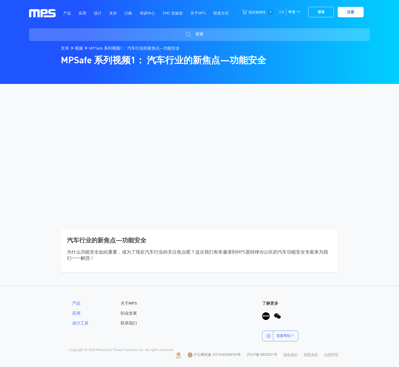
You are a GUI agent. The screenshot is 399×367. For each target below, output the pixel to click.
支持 (65, 49)
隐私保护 (290, 355)
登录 (321, 12)
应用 (76, 314)
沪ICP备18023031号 (262, 355)
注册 (350, 12)
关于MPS (129, 304)
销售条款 (311, 355)
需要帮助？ (278, 336)
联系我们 (129, 323)
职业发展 (129, 314)
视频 (79, 49)
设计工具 (80, 323)
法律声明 (331, 355)
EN (281, 12)
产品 (76, 304)
